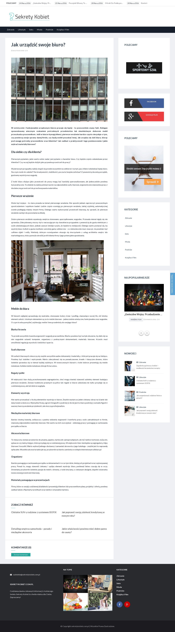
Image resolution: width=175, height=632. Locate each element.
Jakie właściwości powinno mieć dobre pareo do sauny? (84, 530)
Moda (39, 29)
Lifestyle (22, 29)
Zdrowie (10, 29)
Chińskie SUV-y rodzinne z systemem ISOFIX (33, 512)
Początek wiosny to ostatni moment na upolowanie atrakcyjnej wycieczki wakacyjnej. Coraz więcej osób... (71, 3)
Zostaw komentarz (21, 555)
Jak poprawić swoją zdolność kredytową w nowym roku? (83, 514)
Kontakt (137, 3)
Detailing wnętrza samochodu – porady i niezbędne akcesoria (31, 530)
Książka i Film (63, 29)
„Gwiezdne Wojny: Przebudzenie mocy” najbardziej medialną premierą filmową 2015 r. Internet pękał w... (35, 3)
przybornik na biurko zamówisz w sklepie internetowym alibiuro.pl (74, 449)
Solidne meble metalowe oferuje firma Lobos (38, 366)
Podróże (49, 29)
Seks (31, 29)
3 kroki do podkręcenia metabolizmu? (107, 3)
